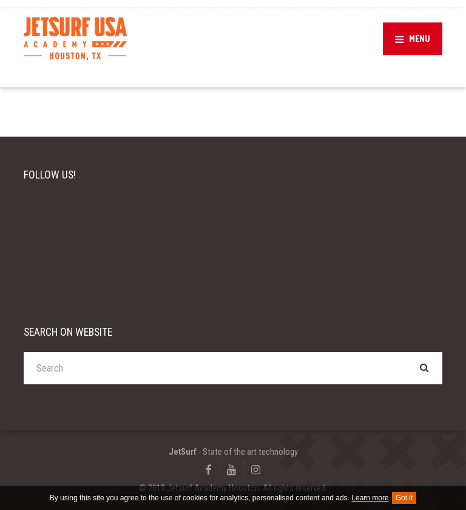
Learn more (369, 498)
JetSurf (183, 452)
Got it (404, 498)
